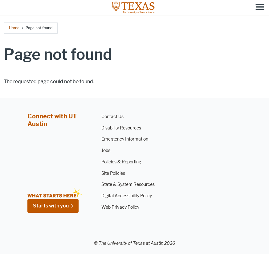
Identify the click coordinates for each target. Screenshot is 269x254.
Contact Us (112, 116)
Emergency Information (124, 139)
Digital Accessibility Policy (126, 196)
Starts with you (51, 206)
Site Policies (113, 173)
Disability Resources (121, 128)
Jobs (105, 150)
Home (14, 28)
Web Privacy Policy (120, 207)
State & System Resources (128, 184)
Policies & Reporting (121, 162)
